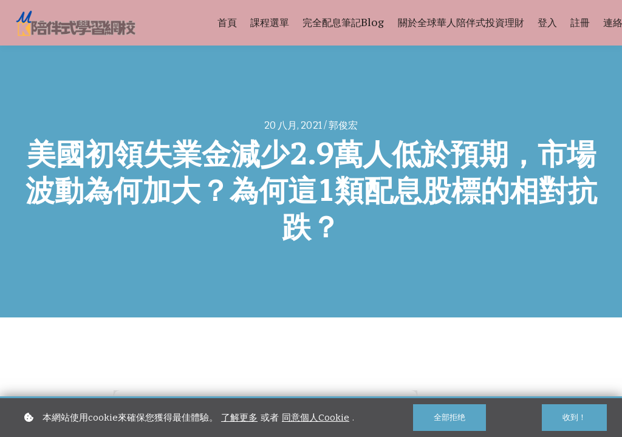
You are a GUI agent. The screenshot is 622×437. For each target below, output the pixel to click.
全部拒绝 (449, 417)
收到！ (574, 417)
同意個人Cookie (315, 417)
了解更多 (239, 417)
